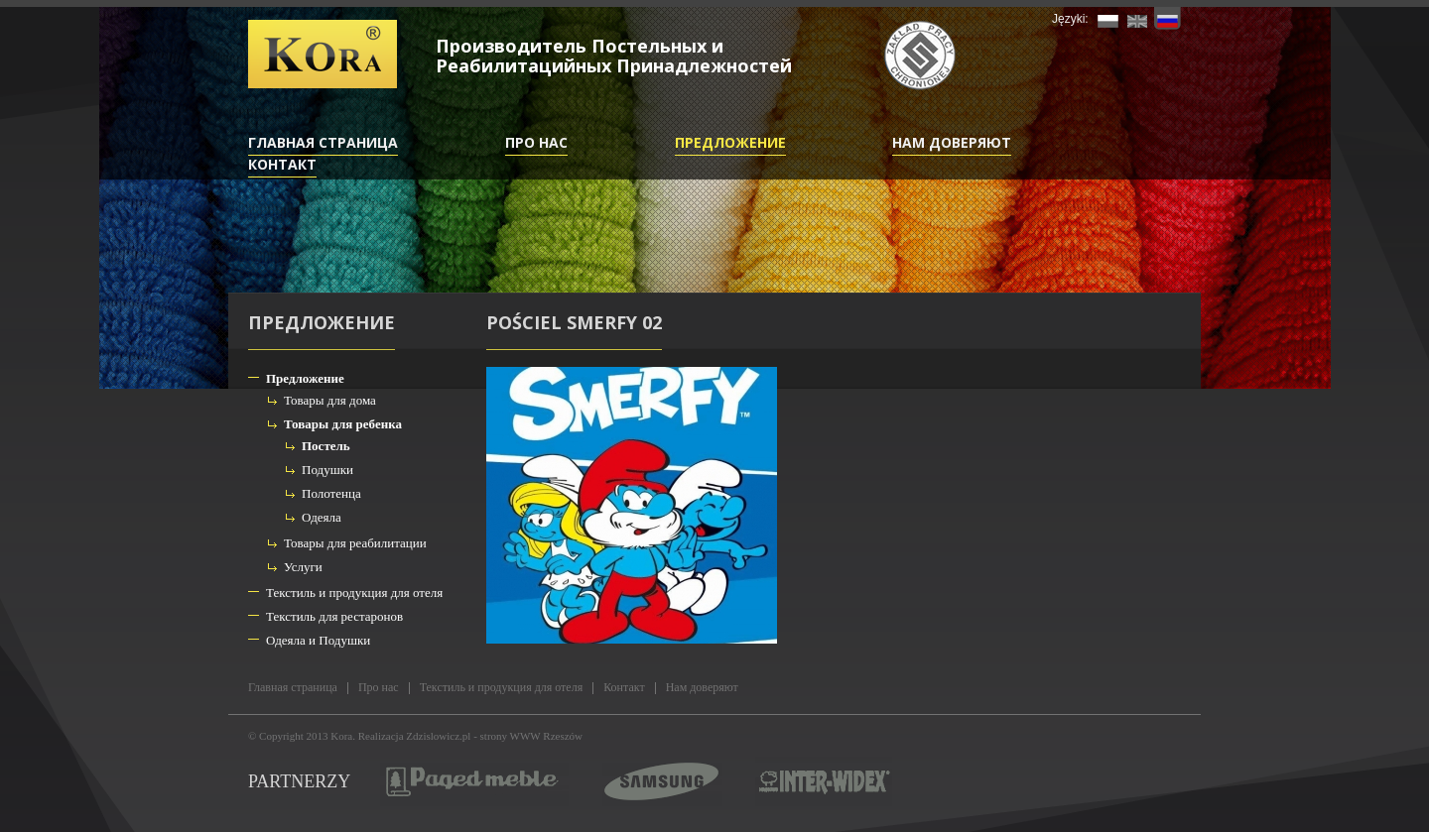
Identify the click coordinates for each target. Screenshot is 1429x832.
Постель (326, 445)
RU (1167, 18)
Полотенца (331, 493)
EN (1137, 18)
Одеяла (321, 517)
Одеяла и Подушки (318, 640)
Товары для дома (330, 400)
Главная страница (323, 142)
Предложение (730, 142)
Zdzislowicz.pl (438, 736)
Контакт (282, 164)
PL (1108, 18)
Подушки (327, 469)
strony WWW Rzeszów (531, 736)
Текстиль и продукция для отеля (354, 592)
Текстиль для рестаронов (334, 616)
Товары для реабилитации (355, 542)
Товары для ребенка (343, 423)
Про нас (536, 142)
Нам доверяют (951, 142)
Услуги (303, 566)
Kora (341, 736)
